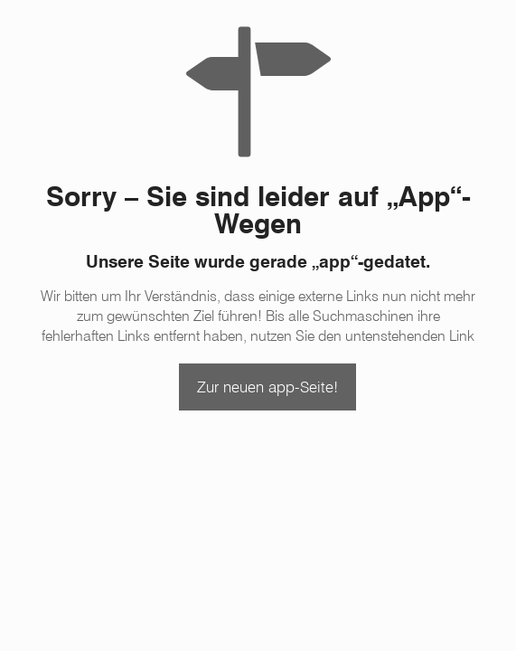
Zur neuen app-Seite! (267, 387)
